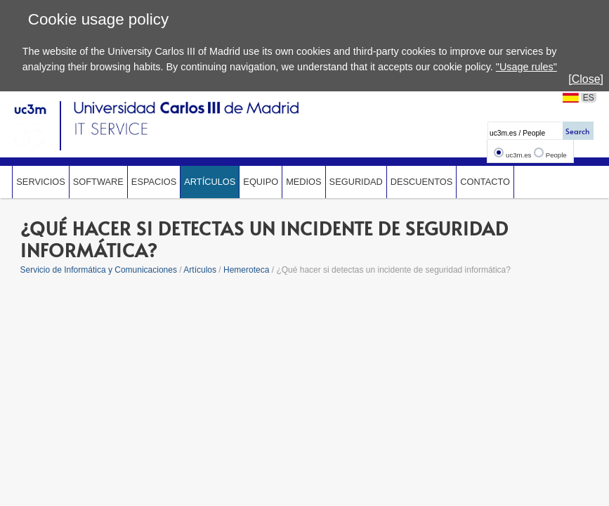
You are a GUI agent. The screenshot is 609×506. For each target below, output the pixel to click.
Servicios (40, 181)
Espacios (153, 181)
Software (98, 181)
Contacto (485, 181)
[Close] (585, 79)
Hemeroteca (246, 270)
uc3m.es (518, 155)
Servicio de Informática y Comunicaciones (98, 270)
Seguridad (356, 181)
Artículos (209, 181)
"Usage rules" (526, 66)
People (556, 155)
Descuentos (422, 181)
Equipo (260, 181)
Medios (303, 181)
